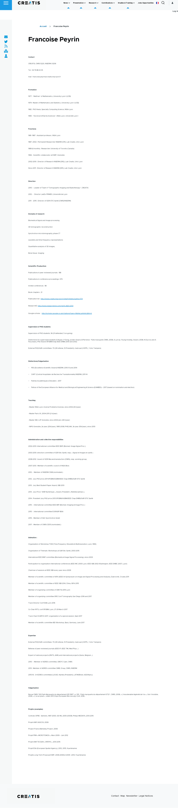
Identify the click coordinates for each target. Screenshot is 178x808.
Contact (115, 796)
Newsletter (131, 796)
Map (122, 796)
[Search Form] (163, 12)
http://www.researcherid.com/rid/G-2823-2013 (55, 306)
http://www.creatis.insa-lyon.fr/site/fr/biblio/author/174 (62, 299)
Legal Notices (146, 796)
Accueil (43, 26)
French (157, 12)
